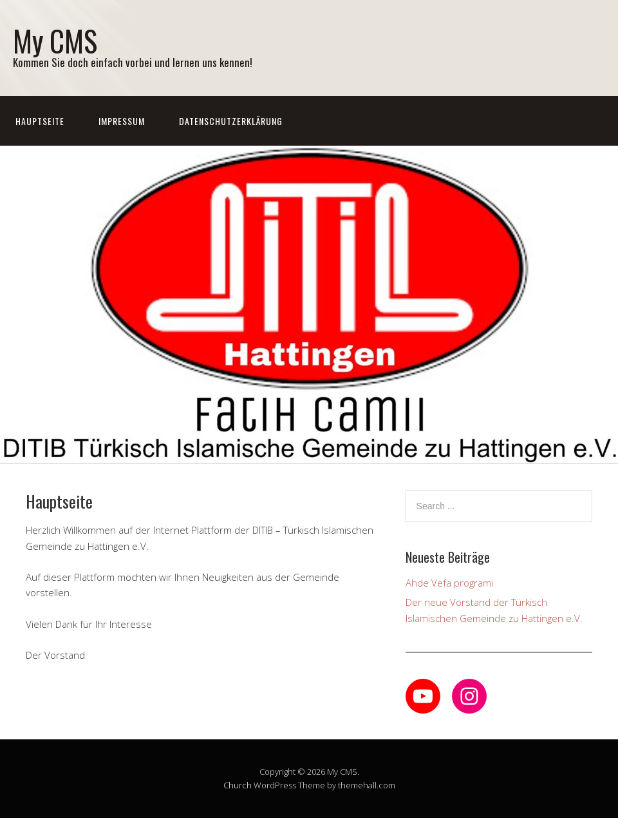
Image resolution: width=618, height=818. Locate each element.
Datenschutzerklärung (231, 121)
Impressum (121, 121)
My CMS (55, 40)
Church (237, 785)
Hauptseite (39, 121)
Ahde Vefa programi (449, 582)
